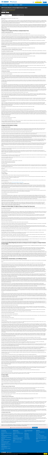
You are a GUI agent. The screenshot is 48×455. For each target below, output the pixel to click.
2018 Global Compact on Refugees (5, 448)
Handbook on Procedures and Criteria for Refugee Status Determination (18, 438)
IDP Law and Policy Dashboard (40, 435)
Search (33, 2)
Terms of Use (45, 452)
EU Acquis (2, 449)
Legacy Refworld (26, 435)
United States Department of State (11, 10)
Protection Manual (26, 437)
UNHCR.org (37, 441)
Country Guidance (15, 435)
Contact (37, 452)
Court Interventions (15, 436)
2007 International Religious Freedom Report (17, 182)
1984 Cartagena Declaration (5, 442)
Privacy (42, 452)
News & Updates (26, 436)
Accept (45, 453)
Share (7, 12)
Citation (3, 12)
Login (45, 2)
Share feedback (35, 427)
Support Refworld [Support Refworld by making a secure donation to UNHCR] (39, 2)
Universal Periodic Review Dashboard (41, 440)
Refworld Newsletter (27, 438)
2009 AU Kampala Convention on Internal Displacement (5, 446)
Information (18, 15)
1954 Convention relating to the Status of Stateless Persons (6, 436)
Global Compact (38, 434)
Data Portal (37, 433)
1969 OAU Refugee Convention (5, 441)
